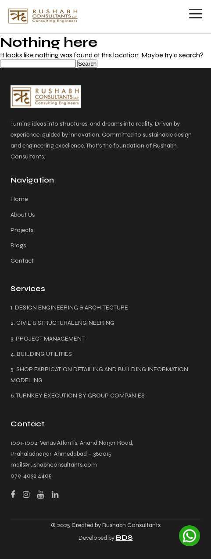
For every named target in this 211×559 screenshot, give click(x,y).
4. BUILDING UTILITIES (41, 354)
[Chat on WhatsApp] (189, 535)
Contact (22, 260)
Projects (22, 230)
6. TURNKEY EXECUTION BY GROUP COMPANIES (78, 395)
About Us (23, 214)
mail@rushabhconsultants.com (54, 464)
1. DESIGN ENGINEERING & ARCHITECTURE (69, 307)
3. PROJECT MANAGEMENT (48, 338)
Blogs (18, 245)
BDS (124, 537)
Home (19, 199)
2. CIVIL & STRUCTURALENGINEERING (62, 323)
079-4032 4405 (31, 475)
